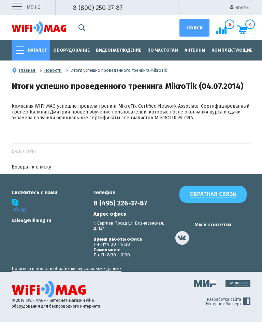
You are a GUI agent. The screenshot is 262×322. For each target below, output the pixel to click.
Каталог (37, 50)
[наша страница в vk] (182, 238)
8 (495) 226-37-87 (120, 203)
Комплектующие (232, 50)
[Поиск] (194, 28)
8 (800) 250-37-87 (98, 8)
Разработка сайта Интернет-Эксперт (228, 301)
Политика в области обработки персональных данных (66, 268)
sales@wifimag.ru (31, 220)
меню (26, 8)
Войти (239, 8)
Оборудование (71, 50)
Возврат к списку (31, 167)
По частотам (162, 50)
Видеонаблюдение (118, 50)
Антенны (195, 50)
